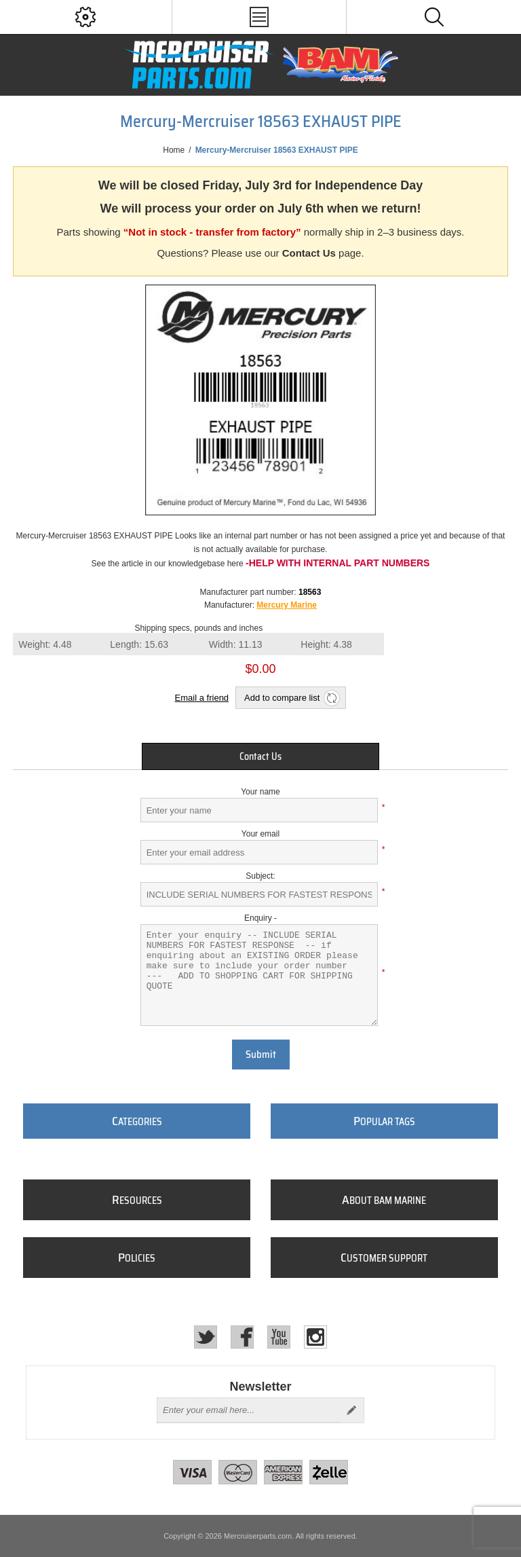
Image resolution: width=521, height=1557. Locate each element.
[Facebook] (242, 1337)
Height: (326, 644)
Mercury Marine (286, 605)
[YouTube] (279, 1337)
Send (351, 1410)
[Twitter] (205, 1337)
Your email (260, 834)
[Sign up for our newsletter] (248, 1410)
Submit (261, 1054)
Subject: (260, 876)
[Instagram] (315, 1337)
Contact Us (309, 253)
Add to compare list (282, 698)
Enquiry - (260, 918)
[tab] (260, 756)
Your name (260, 791)
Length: (139, 644)
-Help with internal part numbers (337, 562)
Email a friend (202, 698)
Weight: (44, 644)
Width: (236, 644)
